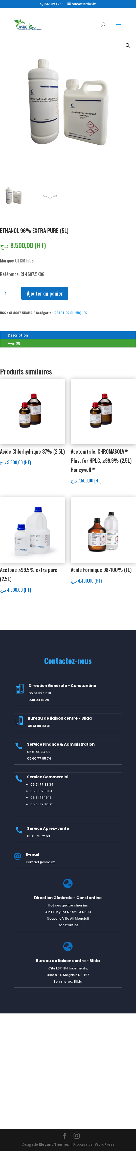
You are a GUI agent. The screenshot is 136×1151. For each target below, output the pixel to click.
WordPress (105, 1144)
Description (18, 335)
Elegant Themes (54, 1144)
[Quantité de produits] (7, 293)
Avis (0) (14, 343)
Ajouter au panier (45, 293)
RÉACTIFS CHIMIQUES (70, 312)
